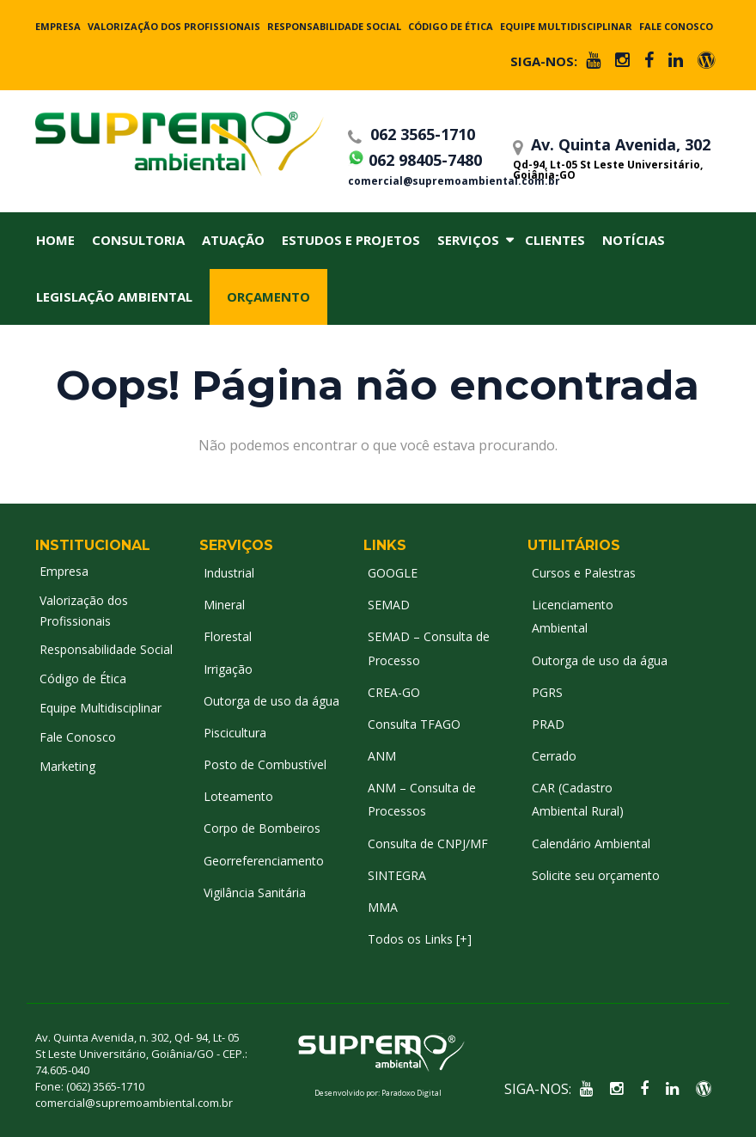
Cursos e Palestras (584, 573)
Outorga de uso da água (271, 701)
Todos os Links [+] (420, 939)
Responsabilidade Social (334, 26)
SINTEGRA (397, 875)
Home (55, 239)
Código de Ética (450, 26)
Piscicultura (235, 732)
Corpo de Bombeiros (262, 828)
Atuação (233, 239)
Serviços (468, 239)
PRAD (548, 724)
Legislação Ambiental (114, 296)
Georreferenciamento (264, 861)
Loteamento (238, 796)
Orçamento (268, 296)
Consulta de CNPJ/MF (428, 843)
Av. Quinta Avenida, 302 (614, 157)
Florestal (228, 636)
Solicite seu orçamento (596, 875)
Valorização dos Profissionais (174, 26)
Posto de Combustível (265, 764)
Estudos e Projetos (351, 239)
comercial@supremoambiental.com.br (425, 181)
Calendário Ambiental (591, 843)
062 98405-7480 (415, 158)
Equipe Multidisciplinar (566, 26)
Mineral (224, 604)
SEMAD (389, 604)
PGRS (547, 692)
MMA (383, 907)
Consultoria (138, 239)
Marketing (67, 766)
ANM (382, 756)
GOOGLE (393, 573)
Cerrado (554, 756)
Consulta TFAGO (414, 724)
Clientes (555, 239)
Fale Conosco (676, 26)
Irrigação (228, 669)
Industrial (229, 573)
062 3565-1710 (411, 134)
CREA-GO (394, 692)
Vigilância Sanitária (255, 892)
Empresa (58, 26)
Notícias (633, 239)
